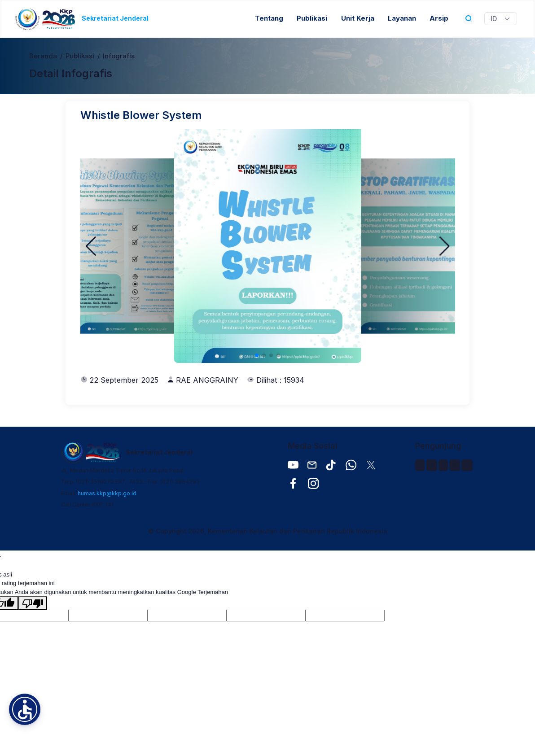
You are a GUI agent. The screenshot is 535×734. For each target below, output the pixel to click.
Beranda (43, 56)
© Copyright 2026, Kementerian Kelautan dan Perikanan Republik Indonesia (267, 531)
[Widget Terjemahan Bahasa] (500, 19)
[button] (91, 246)
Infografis (119, 56)
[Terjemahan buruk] (32, 603)
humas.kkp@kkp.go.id (107, 493)
